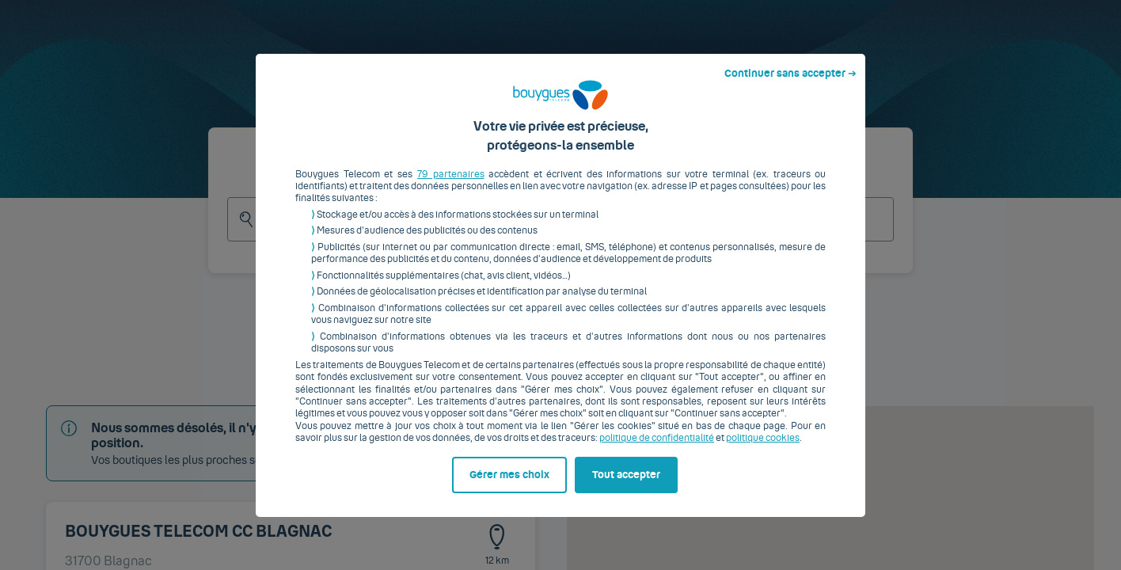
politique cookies (763, 450)
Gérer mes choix (509, 487)
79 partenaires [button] (450, 186)
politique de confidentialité (656, 450)
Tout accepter (626, 487)
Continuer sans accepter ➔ (790, 85)
